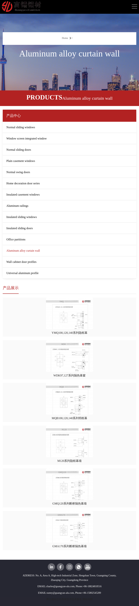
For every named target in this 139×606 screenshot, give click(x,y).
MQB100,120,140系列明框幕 (69, 418)
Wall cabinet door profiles (21, 261)
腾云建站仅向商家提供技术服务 (64, 599)
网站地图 (88, 599)
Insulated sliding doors (19, 228)
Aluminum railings (17, 205)
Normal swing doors (18, 172)
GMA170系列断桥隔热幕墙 (69, 546)
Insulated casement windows (23, 194)
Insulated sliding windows (21, 217)
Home (66, 38)
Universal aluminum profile (22, 273)
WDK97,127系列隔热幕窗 (69, 375)
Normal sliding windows (20, 127)
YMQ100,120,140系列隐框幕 (69, 332)
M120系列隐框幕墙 (69, 460)
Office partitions (15, 239)
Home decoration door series (23, 183)
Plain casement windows (20, 160)
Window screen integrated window (26, 138)
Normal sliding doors (18, 149)
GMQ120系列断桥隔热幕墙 (69, 503)
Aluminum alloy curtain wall (23, 250)
